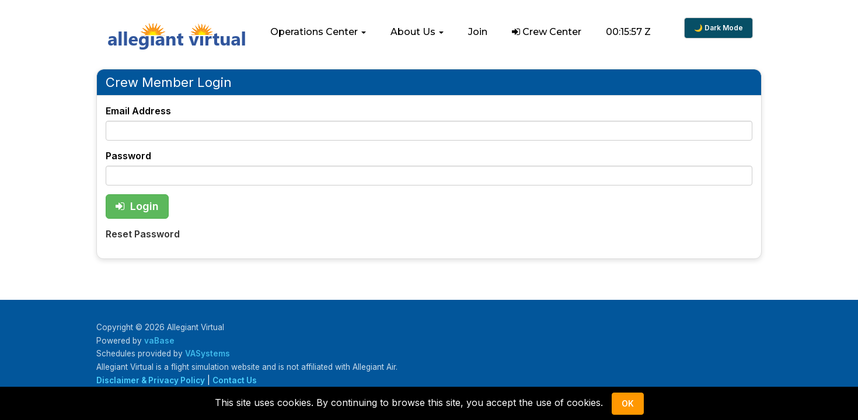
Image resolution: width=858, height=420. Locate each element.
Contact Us (234, 380)
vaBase (159, 340)
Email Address (138, 111)
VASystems (207, 353)
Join (477, 31)
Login (137, 206)
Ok (628, 403)
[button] (318, 32)
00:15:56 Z (628, 31)
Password (128, 156)
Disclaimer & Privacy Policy (150, 380)
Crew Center (546, 31)
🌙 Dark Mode (718, 27)
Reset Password (143, 234)
